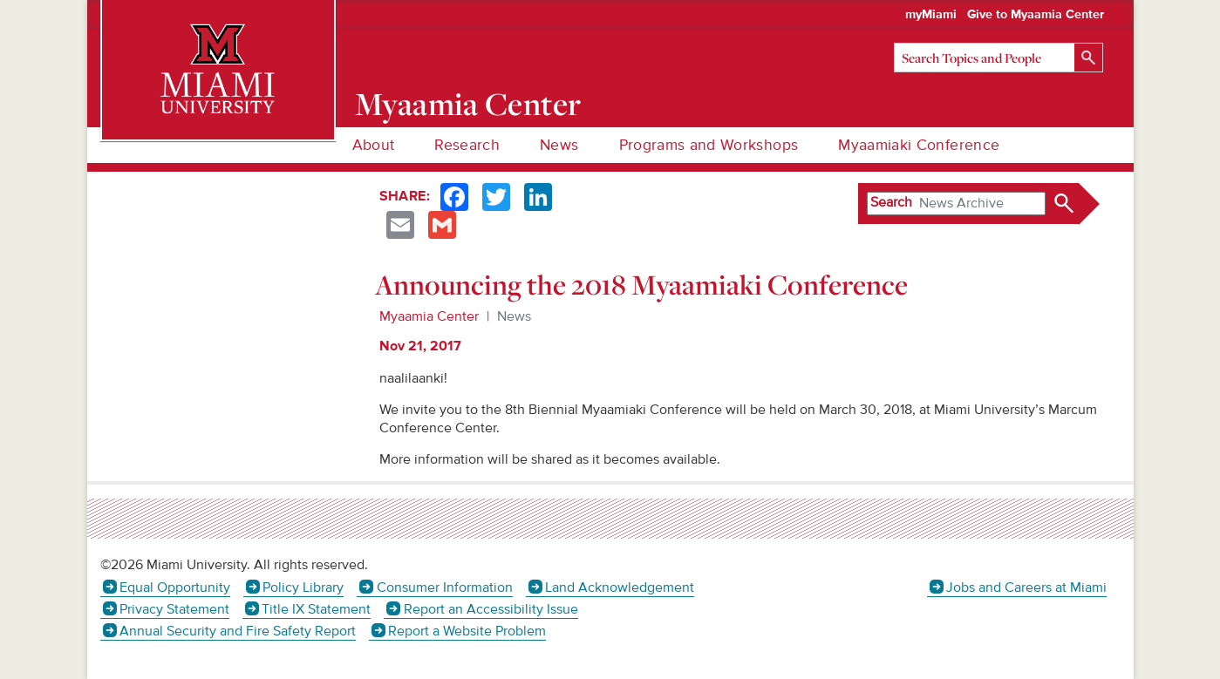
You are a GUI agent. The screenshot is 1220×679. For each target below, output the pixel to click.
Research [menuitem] (467, 145)
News (514, 316)
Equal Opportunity (174, 587)
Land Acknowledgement (619, 587)
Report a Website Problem (467, 631)
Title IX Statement (316, 609)
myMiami (931, 15)
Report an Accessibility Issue (491, 609)
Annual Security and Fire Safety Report (237, 631)
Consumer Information (445, 587)
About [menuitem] (373, 145)
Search (891, 202)
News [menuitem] (559, 145)
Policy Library (303, 587)
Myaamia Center (468, 104)
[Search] (998, 57)
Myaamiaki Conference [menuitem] (918, 145)
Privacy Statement (174, 609)
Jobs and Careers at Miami (1026, 587)
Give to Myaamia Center (1035, 15)
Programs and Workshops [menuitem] (709, 145)
